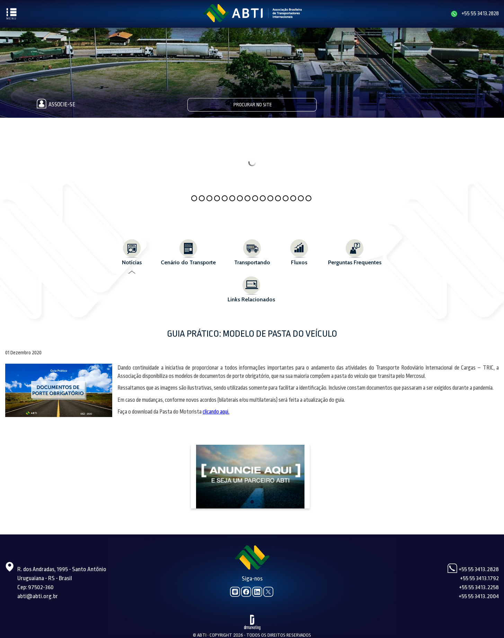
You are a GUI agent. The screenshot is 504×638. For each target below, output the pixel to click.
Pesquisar (310, 104)
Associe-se (55, 104)
